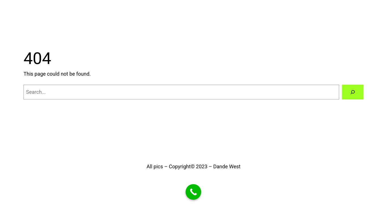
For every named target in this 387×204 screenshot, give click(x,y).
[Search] (352, 92)
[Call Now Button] (193, 192)
